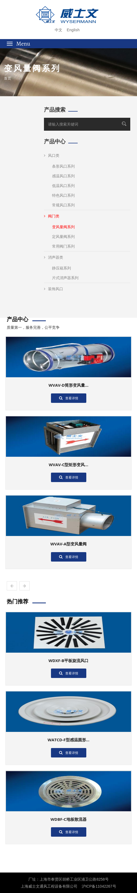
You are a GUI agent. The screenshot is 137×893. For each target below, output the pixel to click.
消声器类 (53, 257)
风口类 (51, 155)
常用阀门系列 (63, 246)
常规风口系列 (63, 205)
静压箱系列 (61, 268)
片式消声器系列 (65, 278)
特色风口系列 (63, 195)
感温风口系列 (63, 176)
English (73, 30)
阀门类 (51, 216)
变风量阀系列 (63, 227)
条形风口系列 (63, 166)
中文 (59, 30)
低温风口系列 (63, 186)
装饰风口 (53, 289)
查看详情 (68, 398)
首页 (7, 78)
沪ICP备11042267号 (99, 886)
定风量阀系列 (63, 236)
